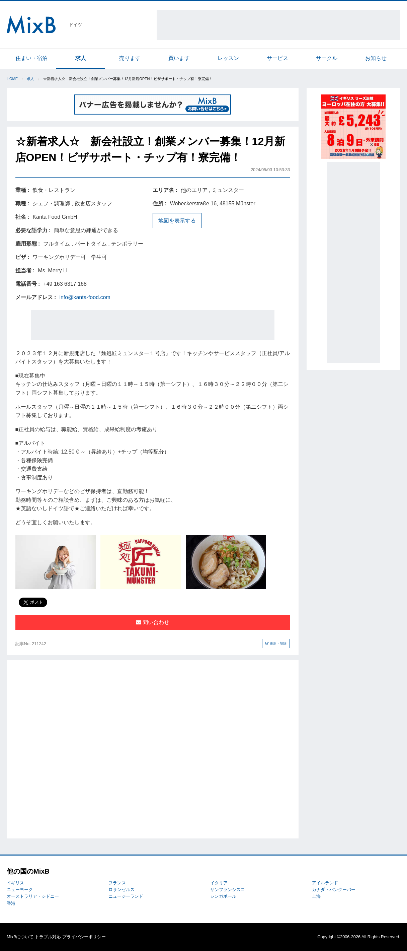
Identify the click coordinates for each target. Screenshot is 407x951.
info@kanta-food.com (84, 297)
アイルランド (325, 882)
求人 (80, 58)
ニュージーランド (125, 896)
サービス (277, 58)
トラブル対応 (48, 936)
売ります (130, 58)
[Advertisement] (278, 25)
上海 (316, 896)
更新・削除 (276, 643)
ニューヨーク (20, 889)
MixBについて (20, 936)
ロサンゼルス (121, 889)
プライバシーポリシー (84, 936)
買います (179, 58)
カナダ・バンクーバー (333, 889)
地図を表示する (177, 220)
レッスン (228, 58)
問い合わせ (152, 622)
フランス (117, 882)
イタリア (219, 882)
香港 (11, 903)
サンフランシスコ (227, 889)
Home (12, 79)
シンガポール (223, 896)
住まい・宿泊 (31, 58)
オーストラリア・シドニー (33, 896)
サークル (326, 58)
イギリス (15, 882)
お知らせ (376, 58)
